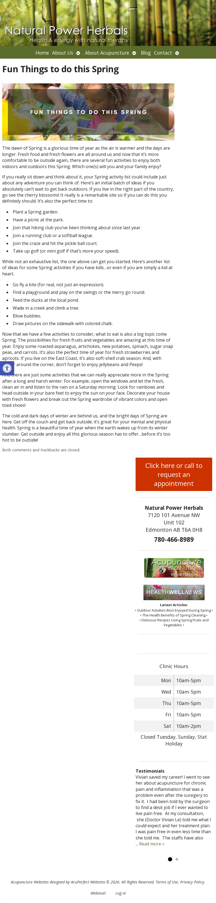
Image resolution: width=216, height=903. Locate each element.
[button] (7, 368)
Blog (146, 52)
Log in (120, 893)
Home (42, 52)
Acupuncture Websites (30, 882)
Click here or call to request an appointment (173, 474)
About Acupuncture (107, 52)
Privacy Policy (192, 882)
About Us (62, 52)
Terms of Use (167, 882)
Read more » (151, 844)
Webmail (98, 893)
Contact (163, 52)
